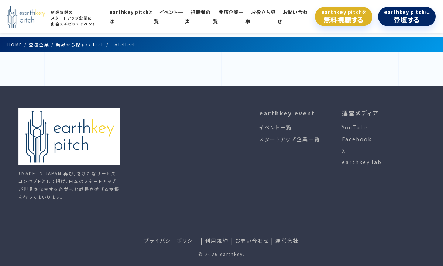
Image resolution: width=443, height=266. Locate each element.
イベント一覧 (168, 16)
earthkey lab (362, 162)
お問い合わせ (292, 16)
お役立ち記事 (260, 16)
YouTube (355, 127)
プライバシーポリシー (171, 240)
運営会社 (287, 240)
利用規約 (217, 240)
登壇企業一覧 (228, 16)
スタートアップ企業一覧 (289, 139)
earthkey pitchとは (131, 16)
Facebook (357, 139)
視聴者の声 (197, 16)
